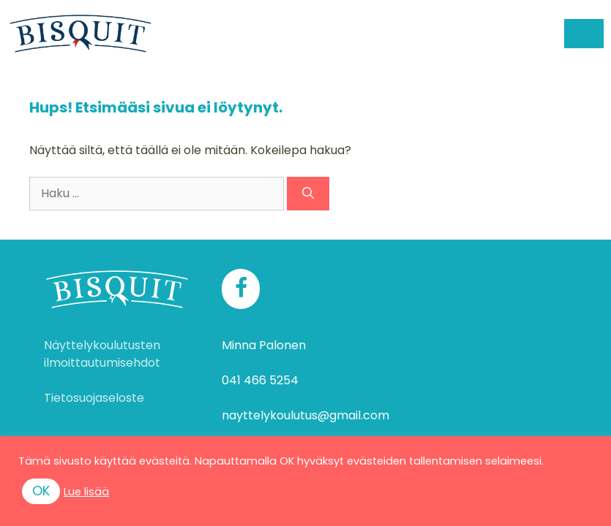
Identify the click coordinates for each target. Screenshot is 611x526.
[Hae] (308, 193)
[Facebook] (241, 289)
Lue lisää (86, 491)
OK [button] (41, 490)
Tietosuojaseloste (94, 397)
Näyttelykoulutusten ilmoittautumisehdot (102, 354)
